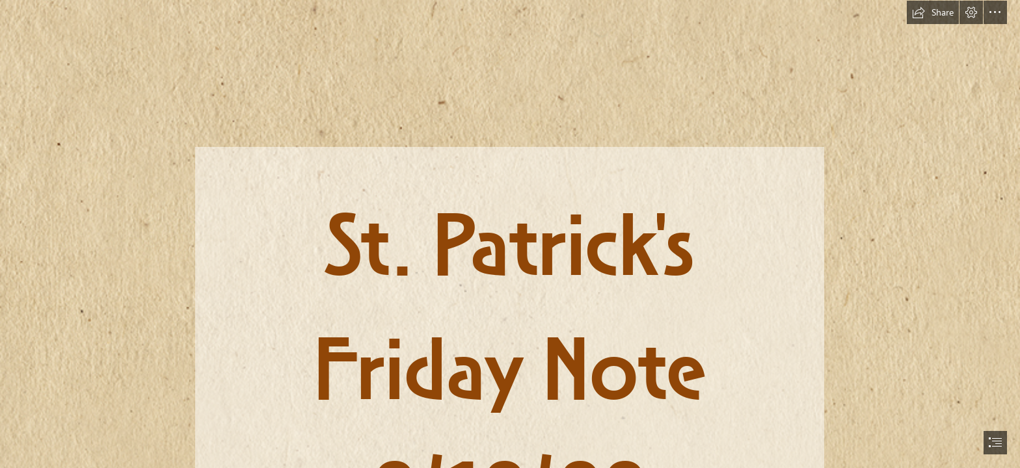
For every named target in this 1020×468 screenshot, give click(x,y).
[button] (933, 12)
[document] (510, 234)
